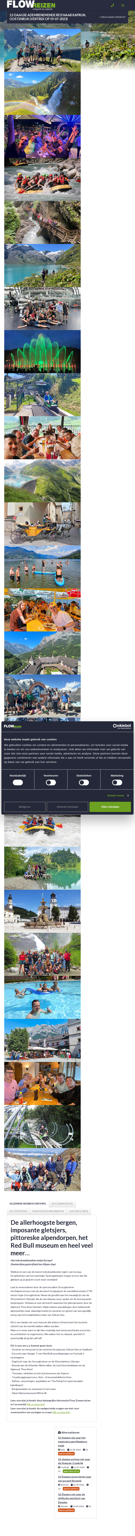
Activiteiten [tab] (18, 1211)
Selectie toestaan (67, 806)
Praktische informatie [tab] (48, 1211)
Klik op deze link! (36, 1404)
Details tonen (115, 795)
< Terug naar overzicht (112, 17)
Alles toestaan (110, 806)
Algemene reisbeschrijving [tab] (27, 1203)
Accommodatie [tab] (62, 1203)
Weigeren (25, 806)
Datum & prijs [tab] (78, 1211)
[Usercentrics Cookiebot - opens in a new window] (115, 726)
